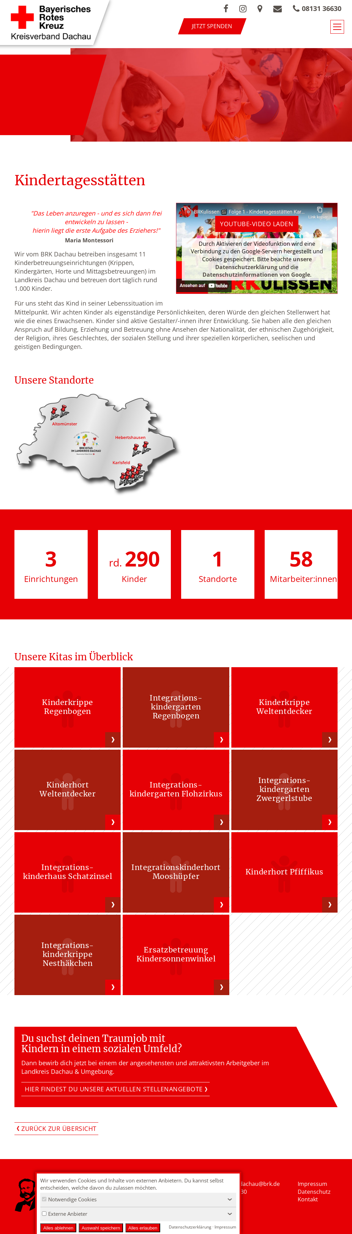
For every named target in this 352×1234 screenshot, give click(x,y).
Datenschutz (314, 1192)
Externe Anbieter (64, 1213)
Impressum (312, 1184)
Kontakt (308, 1199)
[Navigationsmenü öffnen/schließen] (337, 27)
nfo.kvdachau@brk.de (252, 1184)
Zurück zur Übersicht (59, 1128)
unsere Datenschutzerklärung (263, 263)
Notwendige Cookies (69, 1199)
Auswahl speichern (100, 1228)
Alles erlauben (142, 1228)
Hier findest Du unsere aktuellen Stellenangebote (114, 1089)
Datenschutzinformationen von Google (256, 274)
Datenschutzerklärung (190, 1227)
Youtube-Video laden (256, 224)
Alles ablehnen (58, 1228)
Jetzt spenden (212, 26)
